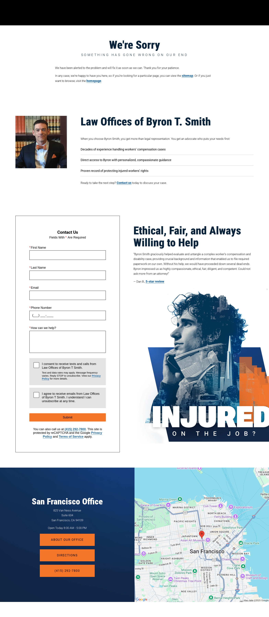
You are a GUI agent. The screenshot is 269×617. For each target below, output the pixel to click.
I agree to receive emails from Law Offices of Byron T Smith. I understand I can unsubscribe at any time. (71, 397)
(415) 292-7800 (75, 429)
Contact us (124, 183)
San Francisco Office (67, 501)
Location (204, 13)
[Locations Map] (201, 534)
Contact (225, 13)
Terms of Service (71, 436)
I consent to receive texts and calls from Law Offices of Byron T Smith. (72, 371)
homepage (93, 81)
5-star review (155, 281)
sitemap (187, 75)
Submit (67, 417)
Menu (246, 12)
